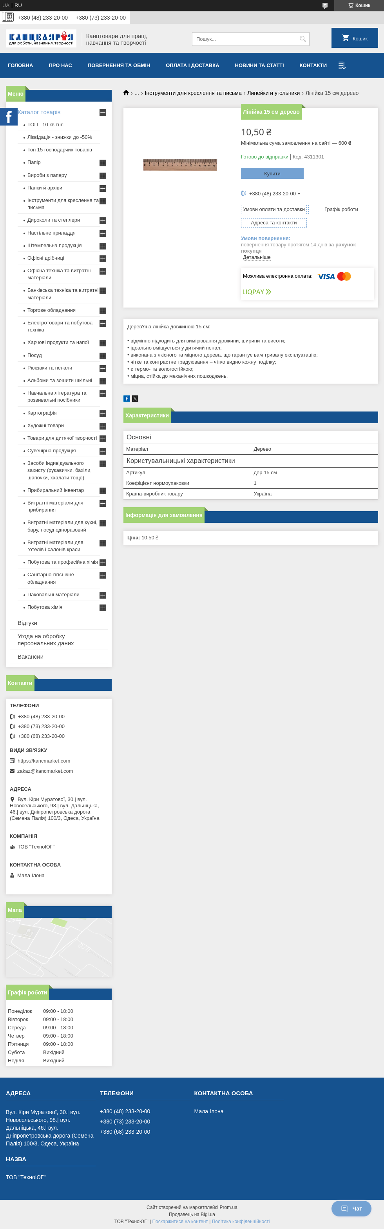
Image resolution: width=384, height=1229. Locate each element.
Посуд (34, 355)
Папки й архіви (44, 188)
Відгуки (27, 622)
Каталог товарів (39, 112)
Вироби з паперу (47, 175)
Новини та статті (259, 65)
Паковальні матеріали (53, 594)
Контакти (313, 65)
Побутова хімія (44, 607)
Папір (34, 162)
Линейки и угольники (273, 93)
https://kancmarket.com (44, 761)
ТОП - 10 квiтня (45, 124)
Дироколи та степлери (53, 220)
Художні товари (45, 425)
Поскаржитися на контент (180, 1221)
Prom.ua (228, 1207)
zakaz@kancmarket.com (45, 771)
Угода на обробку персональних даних (46, 639)
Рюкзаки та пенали (49, 368)
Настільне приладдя (51, 233)
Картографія (42, 413)
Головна (20, 65)
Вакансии (30, 656)
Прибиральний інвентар (55, 490)
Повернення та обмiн (119, 65)
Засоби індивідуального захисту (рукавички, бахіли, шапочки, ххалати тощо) (59, 470)
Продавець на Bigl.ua (192, 1214)
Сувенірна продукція (51, 450)
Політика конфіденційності (241, 1221)
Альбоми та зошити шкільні (59, 380)
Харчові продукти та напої (58, 342)
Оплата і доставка (192, 65)
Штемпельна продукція (54, 245)
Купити (272, 174)
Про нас (60, 65)
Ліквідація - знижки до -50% (59, 137)
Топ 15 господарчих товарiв (59, 150)
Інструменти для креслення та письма (193, 93)
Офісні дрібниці (45, 258)
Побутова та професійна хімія (62, 562)
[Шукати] (303, 39)
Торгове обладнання (51, 310)
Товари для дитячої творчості (62, 438)
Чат (351, 1208)
